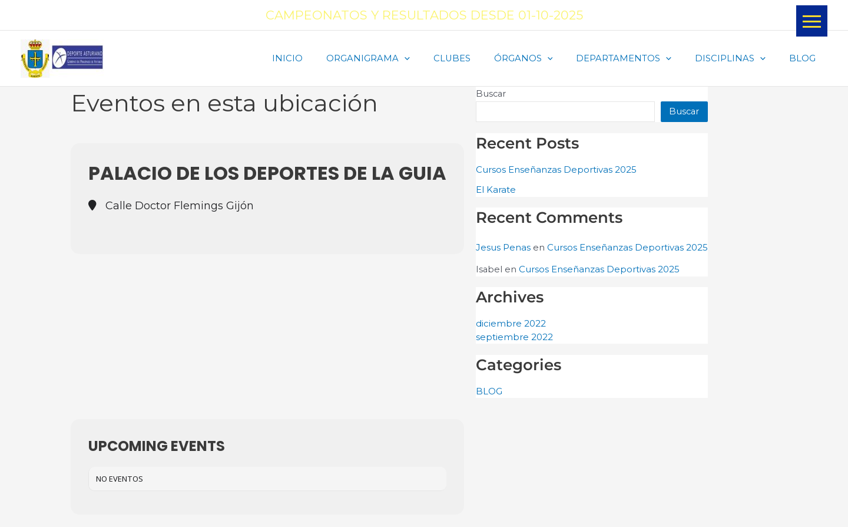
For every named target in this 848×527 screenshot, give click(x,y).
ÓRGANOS (543, 59)
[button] (811, 21)
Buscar (491, 94)
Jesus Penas (503, 248)
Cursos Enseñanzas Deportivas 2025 (556, 170)
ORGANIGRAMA (399, 59)
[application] (435, 59)
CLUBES (477, 58)
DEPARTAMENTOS (638, 59)
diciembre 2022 (511, 325)
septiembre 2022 (514, 338)
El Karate (496, 190)
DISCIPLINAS (739, 59)
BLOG (805, 58)
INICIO (324, 58)
